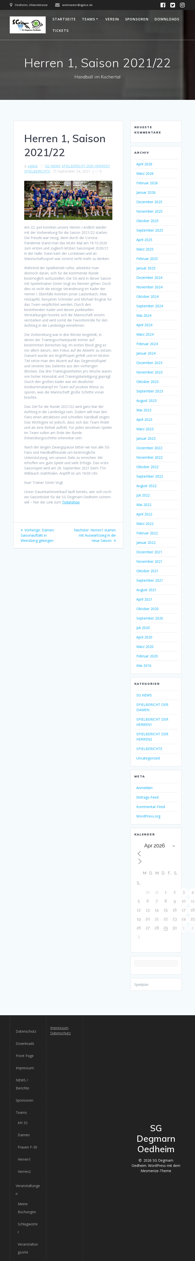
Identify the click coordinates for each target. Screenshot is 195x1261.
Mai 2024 (143, 315)
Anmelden (144, 787)
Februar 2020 (147, 656)
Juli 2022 (143, 495)
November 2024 (149, 287)
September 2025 (149, 230)
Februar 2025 (147, 258)
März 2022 (145, 523)
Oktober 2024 (147, 296)
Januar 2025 (146, 268)
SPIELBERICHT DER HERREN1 (85, 166)
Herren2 (24, 1171)
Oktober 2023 (147, 381)
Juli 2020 (143, 627)
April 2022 (144, 514)
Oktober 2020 (147, 608)
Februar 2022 (147, 533)
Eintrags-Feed (147, 797)
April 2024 (144, 324)
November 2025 (149, 211)
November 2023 (149, 372)
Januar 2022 (146, 542)
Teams (88, 19)
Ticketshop (71, 502)
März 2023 (145, 429)
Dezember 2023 (149, 362)
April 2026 (144, 164)
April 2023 (144, 419)
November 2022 (149, 457)
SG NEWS (52, 166)
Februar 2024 (147, 343)
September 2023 (149, 391)
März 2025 (145, 249)
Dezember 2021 (149, 552)
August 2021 (146, 589)
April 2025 (144, 239)
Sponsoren (137, 19)
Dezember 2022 (149, 447)
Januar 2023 (146, 438)
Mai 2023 (143, 410)
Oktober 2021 (147, 570)
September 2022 (149, 476)
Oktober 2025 (147, 220)
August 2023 (146, 400)
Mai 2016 (143, 665)
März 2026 (145, 173)
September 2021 (149, 580)
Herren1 (24, 1159)
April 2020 (144, 637)
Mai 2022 (143, 504)
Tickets (60, 30)
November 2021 (149, 561)
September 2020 (149, 618)
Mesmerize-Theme (156, 1170)
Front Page (25, 1055)
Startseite (64, 19)
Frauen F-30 (27, 1147)
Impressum (25, 1068)
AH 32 (22, 1122)
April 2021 (144, 599)
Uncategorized (148, 758)
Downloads (167, 19)
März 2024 (145, 334)
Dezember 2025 (149, 201)
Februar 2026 (147, 183)
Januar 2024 (146, 353)
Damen (24, 1135)
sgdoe (33, 166)
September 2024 (149, 306)
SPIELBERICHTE (37, 171)
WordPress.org (148, 816)
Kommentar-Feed (150, 806)
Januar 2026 (146, 192)
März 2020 (145, 646)
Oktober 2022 (147, 466)
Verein (112, 19)
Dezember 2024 (149, 277)
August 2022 (146, 485)
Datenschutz (26, 1031)
